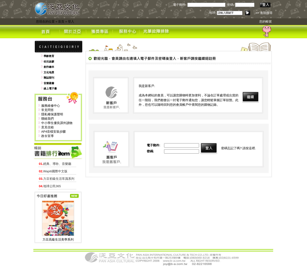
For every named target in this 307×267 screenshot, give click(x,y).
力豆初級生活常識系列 (56, 178)
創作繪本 (49, 66)
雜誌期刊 (49, 77)
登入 (71, 21)
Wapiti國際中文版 (53, 171)
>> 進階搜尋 (263, 13)
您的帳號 (265, 21)
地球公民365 (50, 186)
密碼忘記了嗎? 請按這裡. (238, 148)
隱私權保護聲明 (52, 114)
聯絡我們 (47, 118)
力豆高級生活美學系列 (58, 239)
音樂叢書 (49, 83)
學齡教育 (49, 56)
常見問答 (47, 110)
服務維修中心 (50, 105)
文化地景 (49, 72)
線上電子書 (50, 88)
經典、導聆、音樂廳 (55, 164)
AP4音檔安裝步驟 (53, 131)
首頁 (61, 21)
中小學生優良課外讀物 (56, 123)
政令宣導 (47, 136)
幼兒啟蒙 (49, 61)
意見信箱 (47, 127)
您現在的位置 (45, 21)
